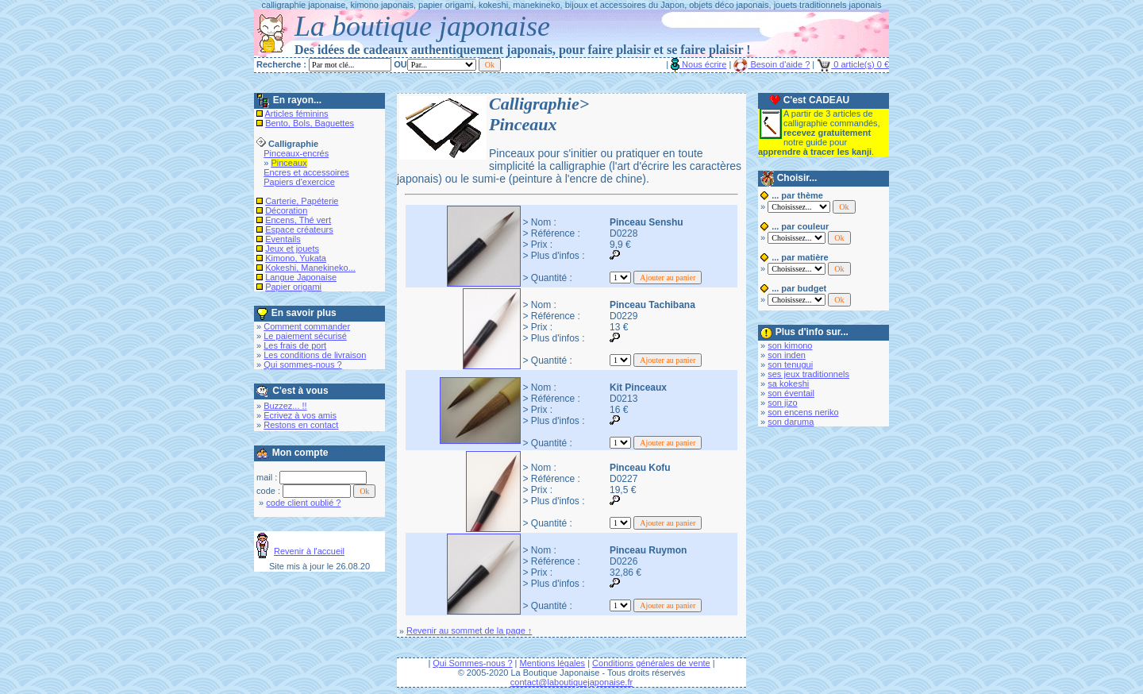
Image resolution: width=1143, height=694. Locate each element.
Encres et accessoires (306, 172)
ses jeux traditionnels (808, 374)
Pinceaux (288, 163)
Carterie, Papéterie (301, 201)
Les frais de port (295, 345)
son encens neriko (803, 412)
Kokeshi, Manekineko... (310, 267)
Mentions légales (553, 663)
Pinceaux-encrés (296, 153)
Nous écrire (698, 64)
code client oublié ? (303, 502)
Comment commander (307, 326)
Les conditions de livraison (315, 355)
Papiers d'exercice (299, 182)
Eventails (283, 239)
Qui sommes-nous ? (302, 364)
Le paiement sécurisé (305, 336)
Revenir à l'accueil (309, 551)
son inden (787, 355)
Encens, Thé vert (298, 220)
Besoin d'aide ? (771, 64)
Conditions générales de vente (651, 663)
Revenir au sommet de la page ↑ (469, 630)
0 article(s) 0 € (853, 64)
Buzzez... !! (285, 406)
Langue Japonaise (301, 277)
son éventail (791, 393)
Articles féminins (297, 113)
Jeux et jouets (292, 248)
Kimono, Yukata (295, 258)
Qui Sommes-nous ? (472, 663)
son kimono (790, 345)
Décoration (286, 210)
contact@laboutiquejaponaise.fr (571, 682)
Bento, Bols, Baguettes (309, 123)
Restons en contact (301, 425)
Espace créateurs (299, 229)
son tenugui (790, 364)
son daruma (791, 421)
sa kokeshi (788, 383)
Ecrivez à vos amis (300, 415)
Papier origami (293, 286)
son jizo (782, 402)
